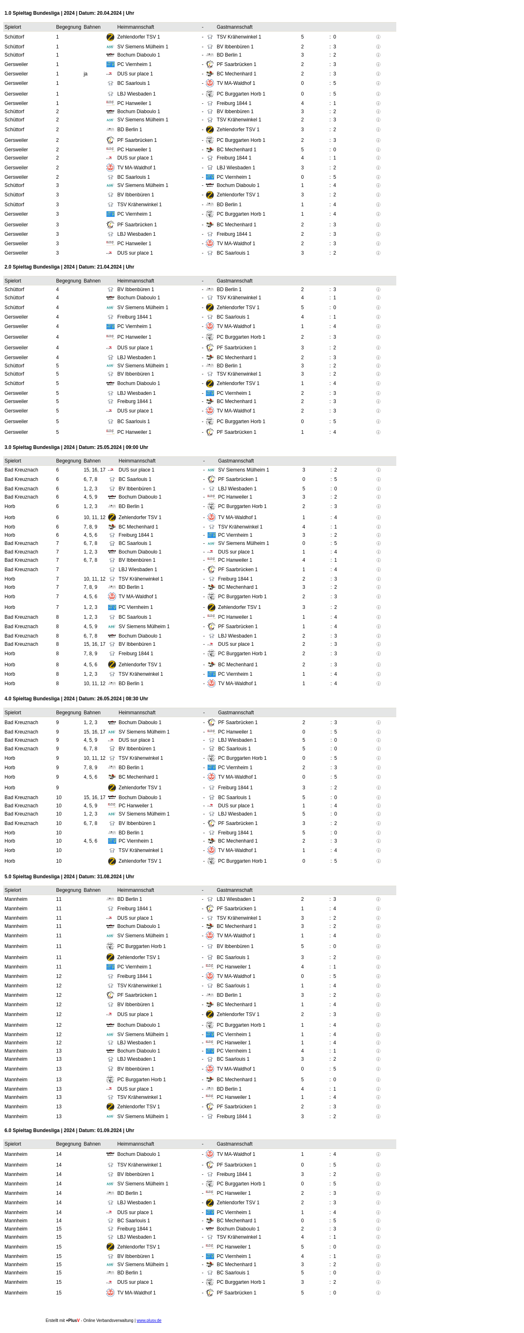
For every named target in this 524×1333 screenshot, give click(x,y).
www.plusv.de (149, 1320)
